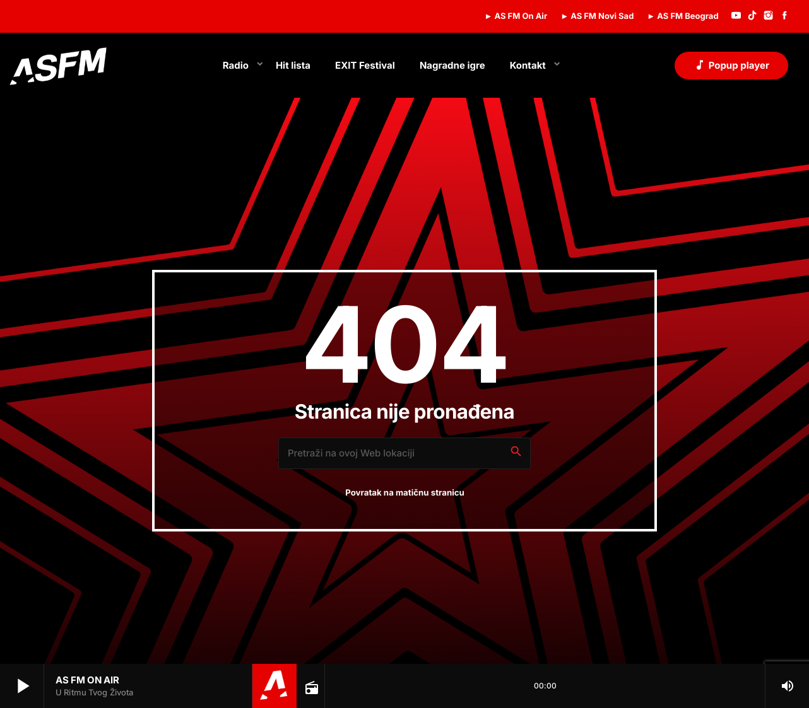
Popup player (731, 65)
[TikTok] (752, 16)
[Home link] (58, 65)
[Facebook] (784, 16)
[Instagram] (769, 16)
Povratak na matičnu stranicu (404, 493)
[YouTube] (736, 16)
